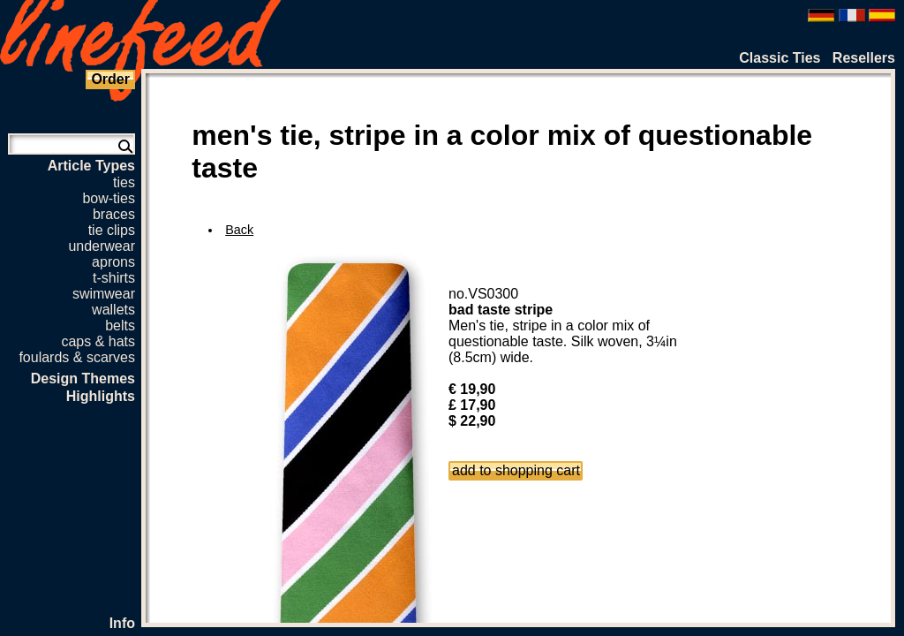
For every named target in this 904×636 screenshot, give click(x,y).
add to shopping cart (516, 470)
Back (239, 230)
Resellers (863, 57)
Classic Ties (779, 57)
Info (122, 623)
